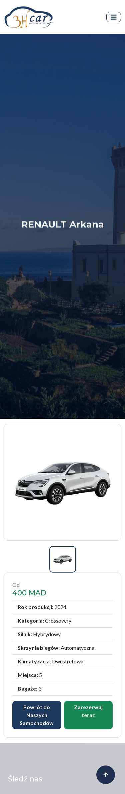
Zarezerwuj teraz (88, 702)
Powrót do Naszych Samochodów (37, 706)
